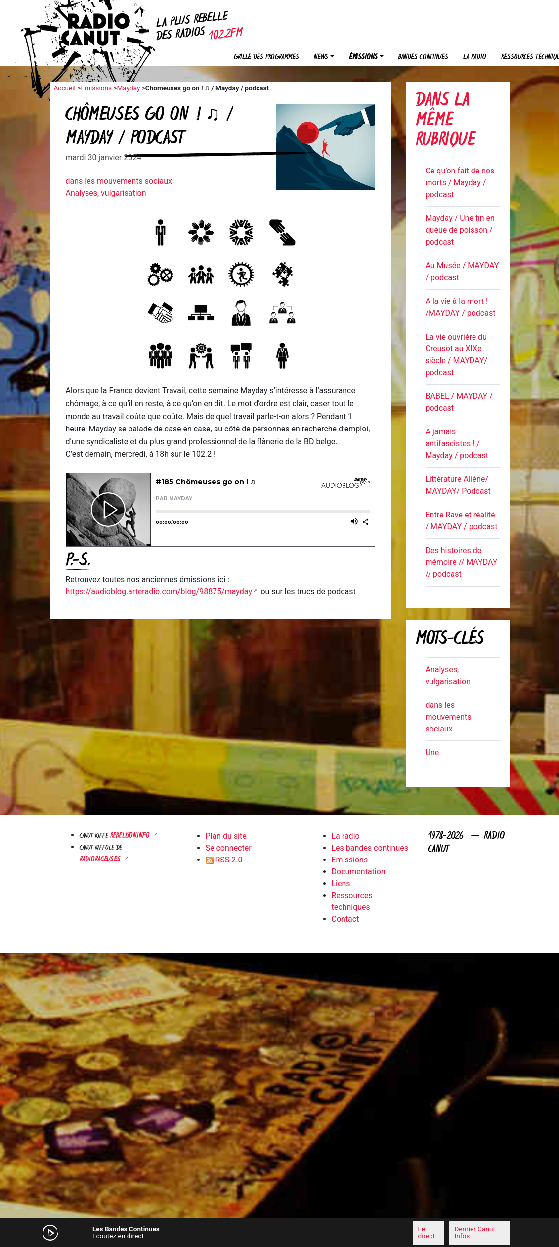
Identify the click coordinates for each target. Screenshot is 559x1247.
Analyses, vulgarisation (106, 193)
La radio (474, 57)
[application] (280, 1233)
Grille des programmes (266, 57)
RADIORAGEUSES (101, 859)
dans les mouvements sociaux (119, 181)
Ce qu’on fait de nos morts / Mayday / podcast (460, 182)
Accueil (65, 88)
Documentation (359, 871)
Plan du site (226, 836)
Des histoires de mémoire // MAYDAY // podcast (462, 562)
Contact (345, 919)
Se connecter (229, 848)
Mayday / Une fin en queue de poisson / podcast (460, 230)
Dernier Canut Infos (474, 1232)
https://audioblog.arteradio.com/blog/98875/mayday (159, 591)
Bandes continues (423, 57)
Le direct (426, 1232)
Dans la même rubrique (445, 121)
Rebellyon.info (131, 836)
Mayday (128, 88)
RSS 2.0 (224, 859)
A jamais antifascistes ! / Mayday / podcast (457, 443)
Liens (341, 883)
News (321, 57)
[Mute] (180, 1232)
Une (432, 752)
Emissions (96, 88)
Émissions (363, 57)
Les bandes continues (370, 848)
